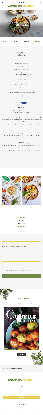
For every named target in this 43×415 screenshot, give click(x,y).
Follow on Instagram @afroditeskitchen (13, 368)
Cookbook (21, 388)
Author (21, 390)
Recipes (21, 386)
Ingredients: (21, 59)
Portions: (20, 55)
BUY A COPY (21, 354)
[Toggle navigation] (40, 2)
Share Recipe (26, 41)
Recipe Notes (21, 142)
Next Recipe (37, 41)
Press (21, 393)
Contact (21, 395)
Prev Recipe (5, 41)
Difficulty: (21, 52)
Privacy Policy (21, 270)
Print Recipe (16, 41)
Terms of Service (26, 270)
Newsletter (21, 397)
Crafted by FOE (38, 412)
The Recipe (21, 107)
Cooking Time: (19, 54)
